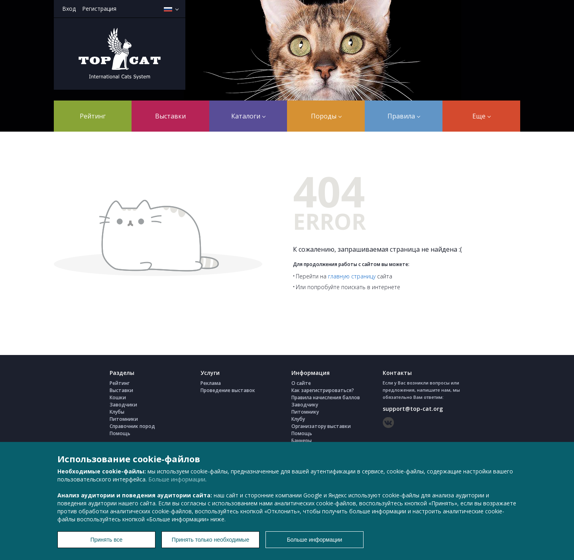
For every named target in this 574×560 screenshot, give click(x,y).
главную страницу (351, 276)
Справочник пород (132, 426)
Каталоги (248, 116)
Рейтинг (93, 116)
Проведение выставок (228, 390)
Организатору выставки (321, 426)
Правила (403, 116)
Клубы (117, 411)
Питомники (124, 419)
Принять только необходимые (210, 539)
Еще (481, 116)
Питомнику (305, 411)
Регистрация (99, 8)
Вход (69, 8)
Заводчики (123, 404)
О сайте (301, 383)
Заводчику (304, 404)
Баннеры (301, 440)
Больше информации (176, 479)
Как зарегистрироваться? (322, 390)
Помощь (120, 433)
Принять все (106, 539)
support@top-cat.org (413, 408)
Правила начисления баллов (325, 397)
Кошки (118, 397)
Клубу (298, 419)
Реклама (211, 383)
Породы (326, 116)
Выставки (170, 116)
